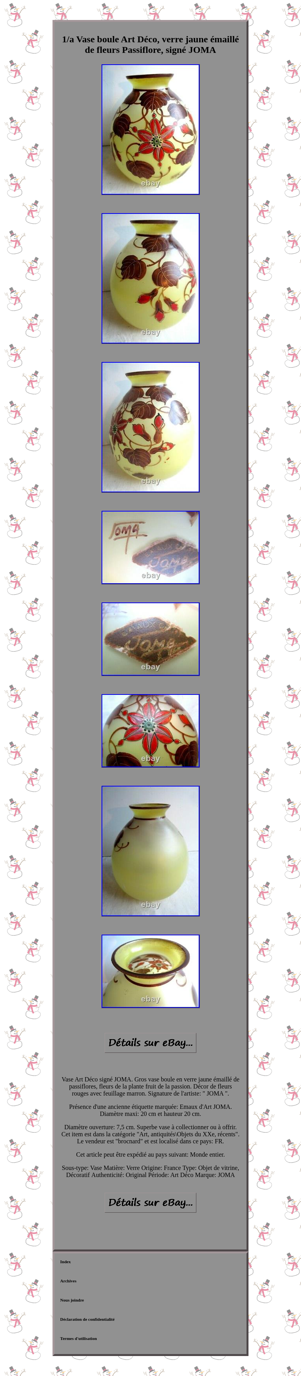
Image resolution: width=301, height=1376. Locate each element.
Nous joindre (72, 1300)
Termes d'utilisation (78, 1338)
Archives (68, 1280)
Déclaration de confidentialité (87, 1319)
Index (65, 1261)
